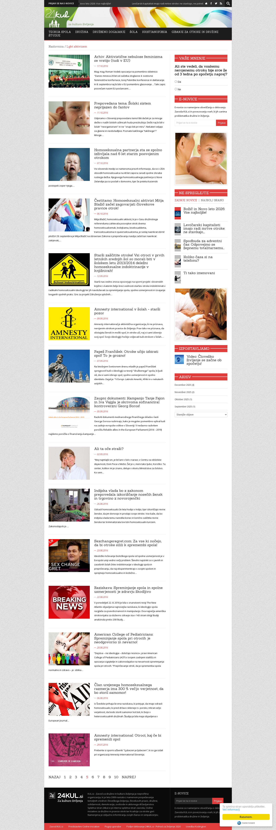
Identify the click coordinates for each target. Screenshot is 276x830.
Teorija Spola (60, 32)
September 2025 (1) (185, 406)
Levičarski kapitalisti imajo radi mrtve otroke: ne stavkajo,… (204, 228)
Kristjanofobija (154, 32)
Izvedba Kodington (196, 826)
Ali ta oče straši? (109, 448)
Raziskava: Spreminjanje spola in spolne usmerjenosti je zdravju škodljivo (128, 589)
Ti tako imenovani (199, 273)
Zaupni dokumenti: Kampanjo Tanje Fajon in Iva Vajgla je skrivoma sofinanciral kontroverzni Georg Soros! (129, 402)
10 (116, 777)
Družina (81, 32)
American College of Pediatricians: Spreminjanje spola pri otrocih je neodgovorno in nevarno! (123, 638)
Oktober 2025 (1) (183, 399)
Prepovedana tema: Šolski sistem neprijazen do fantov (122, 105)
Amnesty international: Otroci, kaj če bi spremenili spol (127, 737)
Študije (54, 35)
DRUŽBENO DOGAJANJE (109, 32)
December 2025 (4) (184, 384)
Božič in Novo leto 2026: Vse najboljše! (107, 3)
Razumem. (246, 817)
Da (178, 81)
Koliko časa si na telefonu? (198, 259)
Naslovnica (56, 46)
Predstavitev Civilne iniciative (83, 826)
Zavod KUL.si (56, 826)
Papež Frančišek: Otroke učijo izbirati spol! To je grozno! (126, 353)
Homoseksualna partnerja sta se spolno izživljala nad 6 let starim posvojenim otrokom (128, 154)
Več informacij (231, 809)
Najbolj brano (212, 200)
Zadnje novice (186, 200)
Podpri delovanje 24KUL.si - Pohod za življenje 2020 (153, 826)
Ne (178, 89)
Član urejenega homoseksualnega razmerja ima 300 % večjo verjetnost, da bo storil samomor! (129, 689)
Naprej (129, 777)
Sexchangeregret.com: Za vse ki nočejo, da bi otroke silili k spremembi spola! (128, 543)
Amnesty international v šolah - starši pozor (127, 311)
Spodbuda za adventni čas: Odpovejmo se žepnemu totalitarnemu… (203, 244)
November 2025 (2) (184, 392)
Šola (134, 32)
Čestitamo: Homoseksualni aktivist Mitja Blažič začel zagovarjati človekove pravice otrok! (129, 204)
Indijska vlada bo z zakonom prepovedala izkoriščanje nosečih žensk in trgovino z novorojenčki (128, 494)
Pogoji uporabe (113, 826)
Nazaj (55, 777)
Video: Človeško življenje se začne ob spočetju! (204, 360)
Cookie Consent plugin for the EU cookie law (246, 823)
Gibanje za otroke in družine (195, 32)
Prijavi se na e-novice (61, 3)
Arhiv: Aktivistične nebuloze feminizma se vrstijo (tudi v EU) (128, 58)
